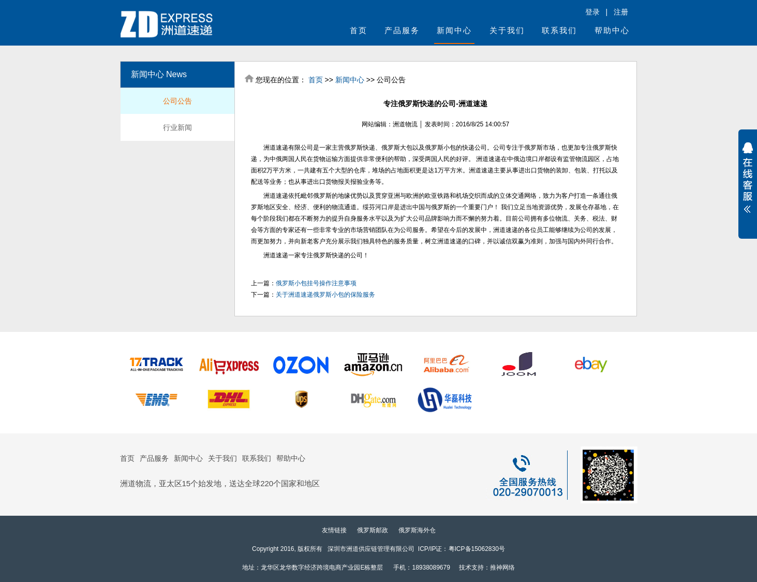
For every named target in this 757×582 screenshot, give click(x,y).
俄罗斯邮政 (372, 530)
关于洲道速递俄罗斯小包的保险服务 (325, 294)
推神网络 (502, 567)
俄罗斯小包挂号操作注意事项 (316, 283)
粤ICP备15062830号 (477, 548)
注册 (621, 12)
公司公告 (177, 101)
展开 (747, 178)
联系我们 (559, 30)
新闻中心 (454, 30)
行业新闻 (177, 127)
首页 (358, 30)
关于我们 (507, 30)
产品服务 (402, 30)
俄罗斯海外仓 (417, 530)
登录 (592, 12)
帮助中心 (612, 30)
